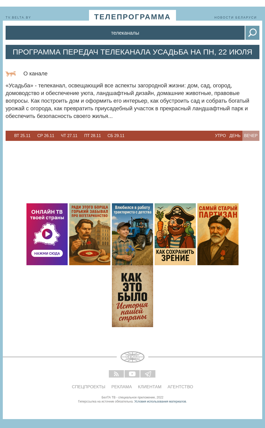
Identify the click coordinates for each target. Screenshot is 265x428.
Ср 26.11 (45, 135)
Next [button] (130, 135)
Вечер (251, 135)
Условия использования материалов (160, 401)
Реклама (121, 386)
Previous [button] (8, 135)
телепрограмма (132, 17)
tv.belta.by (18, 17)
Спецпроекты (89, 386)
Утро (220, 135)
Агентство (180, 386)
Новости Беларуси (235, 17)
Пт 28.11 (92, 135)
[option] (22, 136)
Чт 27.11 (69, 135)
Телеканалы (125, 33)
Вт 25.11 (22, 135)
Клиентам (149, 386)
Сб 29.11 (116, 135)
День (235, 135)
